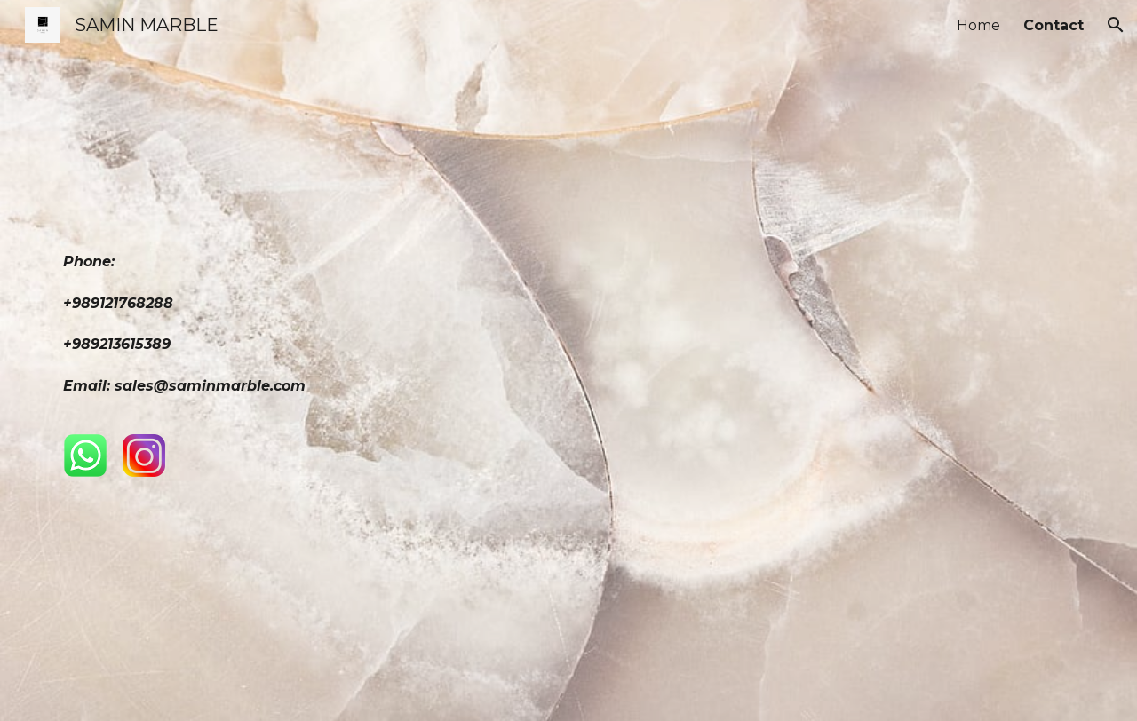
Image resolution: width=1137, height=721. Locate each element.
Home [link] (978, 25)
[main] (305, 331)
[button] (1115, 25)
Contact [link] (1053, 25)
